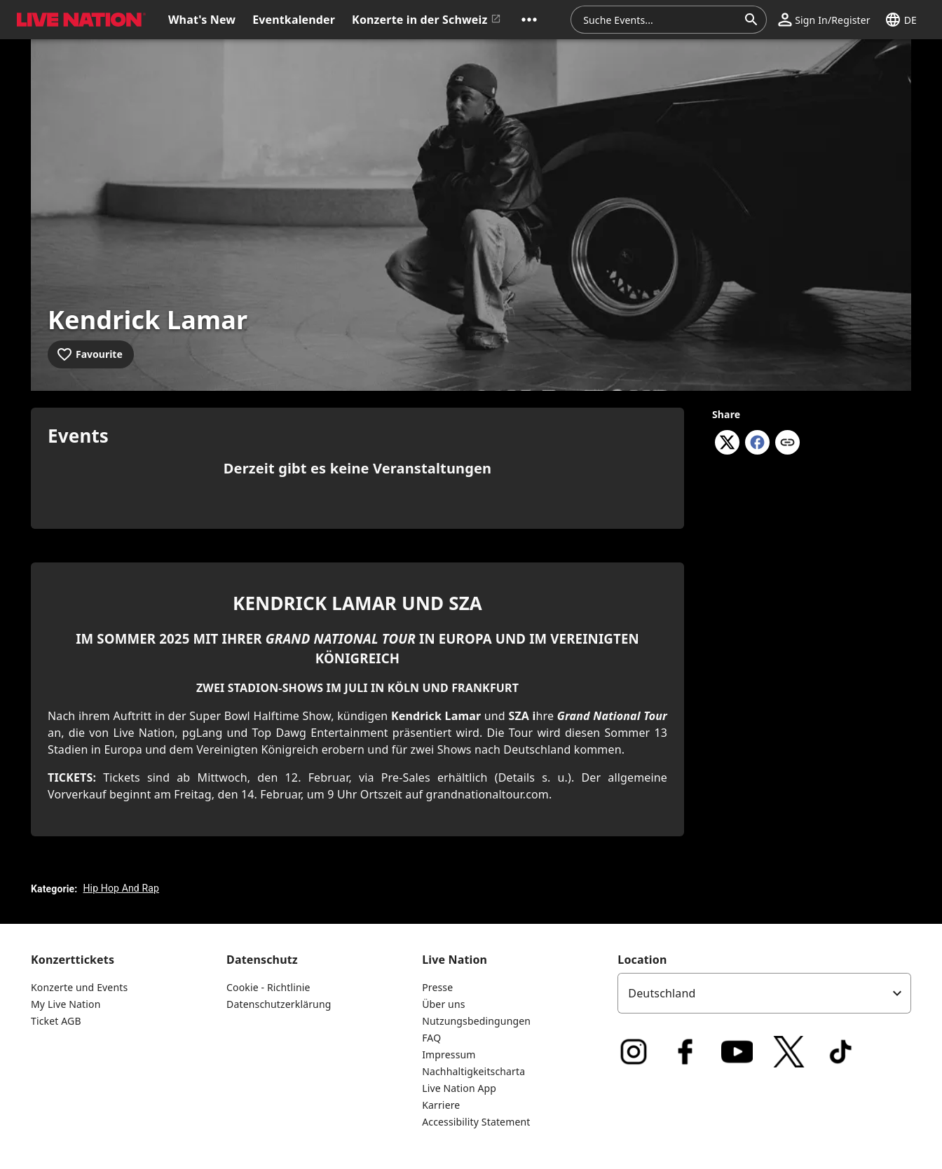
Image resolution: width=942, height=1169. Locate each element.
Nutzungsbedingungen (476, 1021)
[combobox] (660, 20)
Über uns (443, 1004)
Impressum (448, 1054)
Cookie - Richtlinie (268, 987)
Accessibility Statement (476, 1121)
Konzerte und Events (79, 987)
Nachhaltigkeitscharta (473, 1071)
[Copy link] (787, 443)
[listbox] (764, 993)
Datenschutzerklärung (278, 1004)
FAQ (431, 1037)
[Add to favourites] (91, 354)
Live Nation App (459, 1088)
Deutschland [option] (661, 993)
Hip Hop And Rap (121, 888)
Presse (437, 987)
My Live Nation (65, 1004)
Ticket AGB (56, 1021)
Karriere (441, 1105)
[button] (529, 19)
